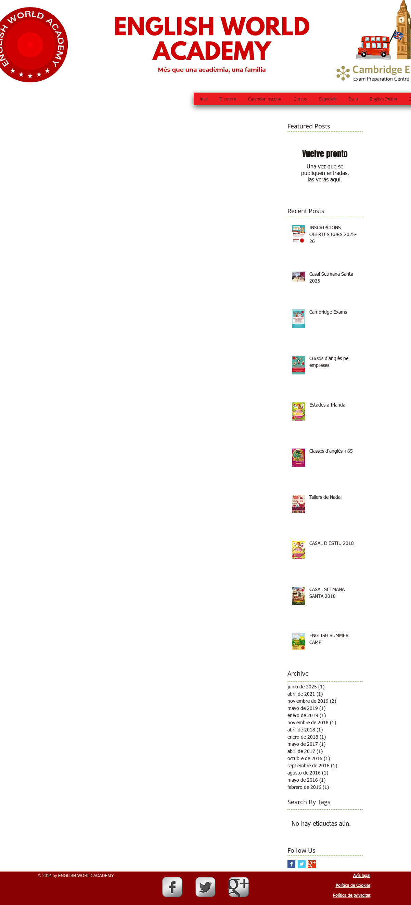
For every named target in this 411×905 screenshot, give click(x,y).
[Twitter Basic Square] (302, 864)
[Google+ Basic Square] (312, 864)
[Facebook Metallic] (172, 887)
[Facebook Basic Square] (291, 864)
